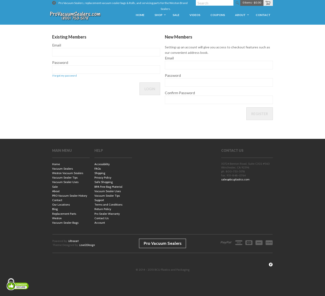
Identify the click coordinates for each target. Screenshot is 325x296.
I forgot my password (64, 75)
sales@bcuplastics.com (235, 179)
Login (149, 89)
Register (259, 114)
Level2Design (87, 245)
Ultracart (73, 241)
